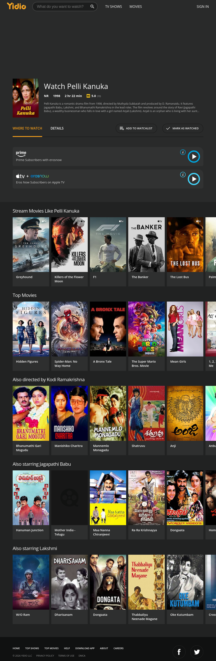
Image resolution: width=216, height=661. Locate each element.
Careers (118, 648)
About (104, 648)
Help (67, 648)
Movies (136, 6)
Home (16, 648)
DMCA (81, 655)
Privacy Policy (45, 655)
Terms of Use (66, 655)
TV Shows (113, 6)
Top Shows (32, 648)
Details (57, 128)
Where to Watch (27, 128)
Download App (84, 648)
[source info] (182, 152)
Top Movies (52, 648)
